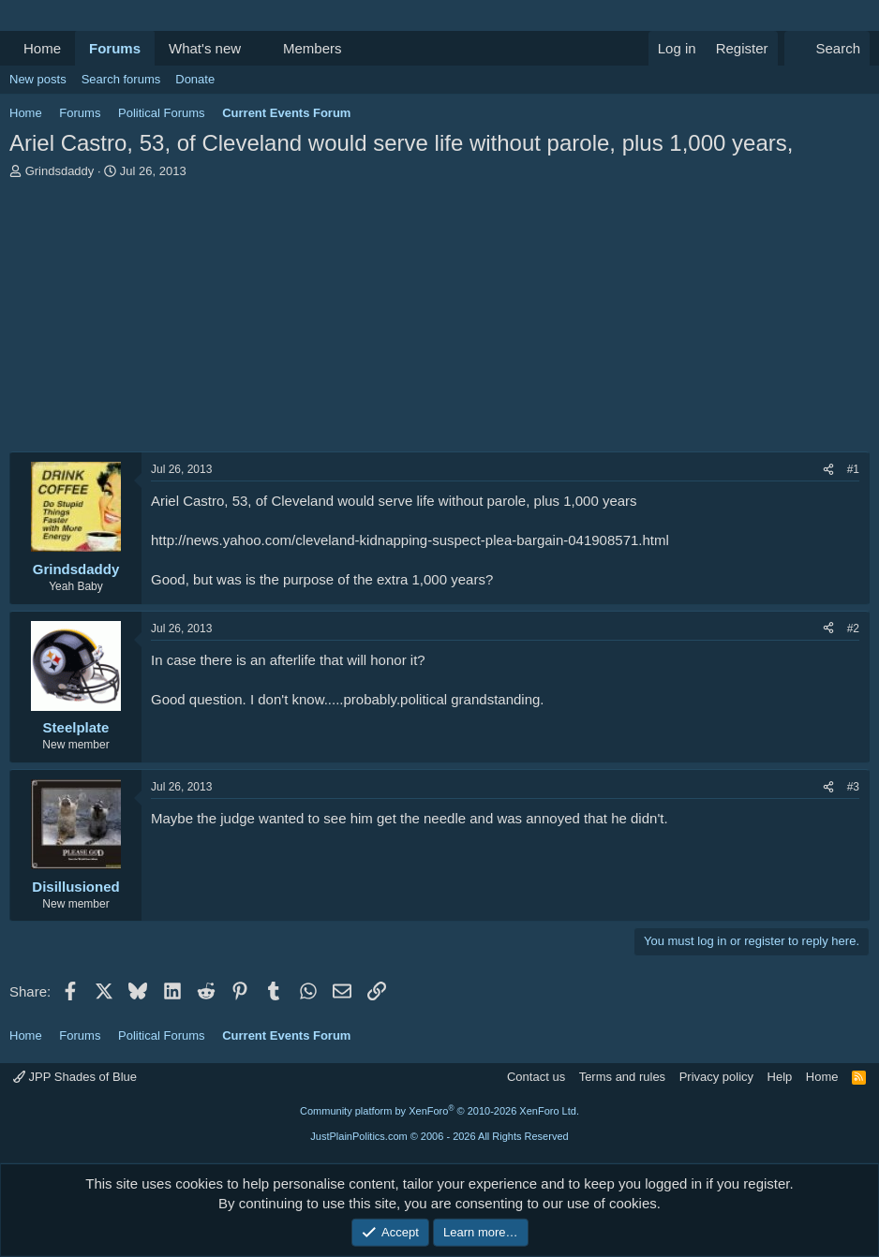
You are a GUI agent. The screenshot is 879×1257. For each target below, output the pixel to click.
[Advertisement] (439, 320)
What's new (205, 48)
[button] (256, 48)
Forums (115, 48)
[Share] (828, 470)
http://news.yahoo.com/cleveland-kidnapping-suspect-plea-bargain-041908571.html (410, 540)
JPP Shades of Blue (75, 1077)
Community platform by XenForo (439, 1111)
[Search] (827, 48)
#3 (853, 786)
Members (312, 48)
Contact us (536, 1077)
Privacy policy (716, 1077)
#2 (853, 628)
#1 (853, 469)
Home (42, 48)
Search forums (121, 79)
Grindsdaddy (60, 171)
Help (780, 1077)
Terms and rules (622, 1077)
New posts (38, 79)
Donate (195, 79)
